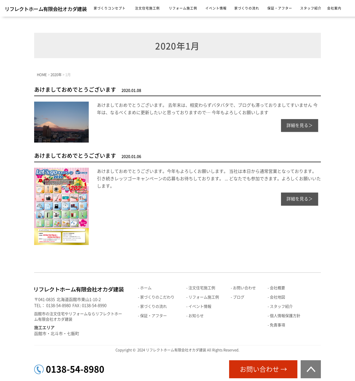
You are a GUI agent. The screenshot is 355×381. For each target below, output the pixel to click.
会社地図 (277, 297)
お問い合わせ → (263, 369)
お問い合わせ (244, 288)
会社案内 (334, 8)
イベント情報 (216, 8)
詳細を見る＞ (299, 125)
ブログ (238, 297)
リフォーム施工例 (183, 8)
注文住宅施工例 (147, 8)
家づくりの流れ (246, 8)
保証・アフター (279, 8)
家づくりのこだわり (157, 297)
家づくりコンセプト (110, 8)
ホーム (146, 288)
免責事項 (277, 325)
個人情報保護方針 (285, 316)
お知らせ (196, 316)
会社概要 (277, 288)
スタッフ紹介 (310, 8)
